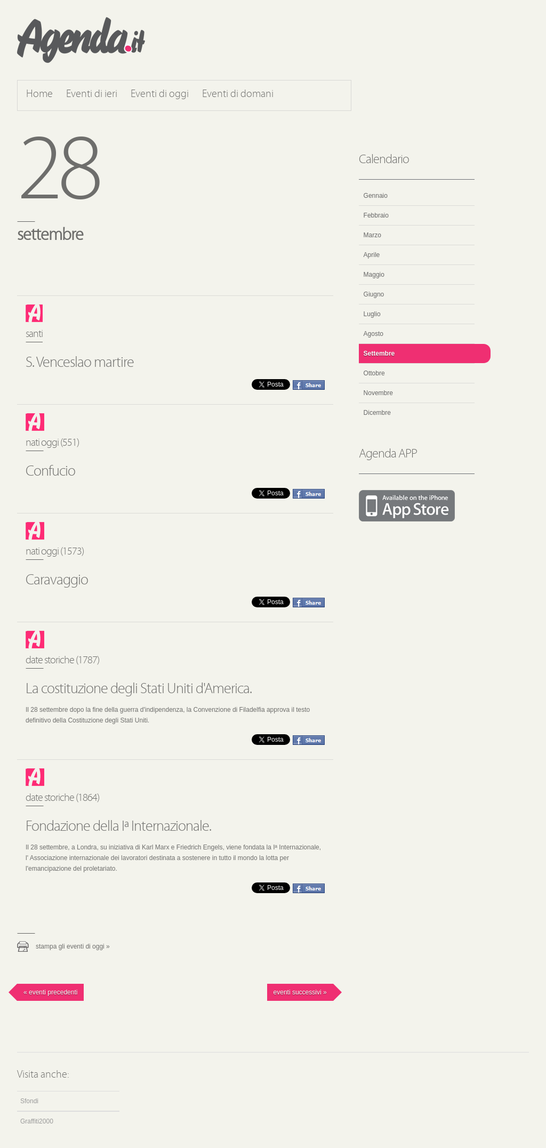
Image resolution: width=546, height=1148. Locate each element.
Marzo (372, 235)
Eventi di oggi (160, 94)
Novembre (378, 393)
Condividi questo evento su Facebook (309, 385)
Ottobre (374, 373)
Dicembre (377, 412)
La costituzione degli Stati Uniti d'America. (139, 689)
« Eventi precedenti (50, 992)
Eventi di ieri (91, 94)
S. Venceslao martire (80, 363)
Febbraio (376, 215)
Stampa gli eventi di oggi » (73, 946)
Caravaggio (57, 580)
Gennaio (376, 195)
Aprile (372, 255)
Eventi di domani (238, 94)
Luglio (372, 314)
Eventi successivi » (300, 992)
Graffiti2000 (36, 1121)
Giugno (374, 294)
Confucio (50, 471)
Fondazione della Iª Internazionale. (118, 827)
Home (39, 94)
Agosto (373, 334)
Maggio (374, 274)
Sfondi (29, 1101)
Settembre (379, 353)
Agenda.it (81, 40)
